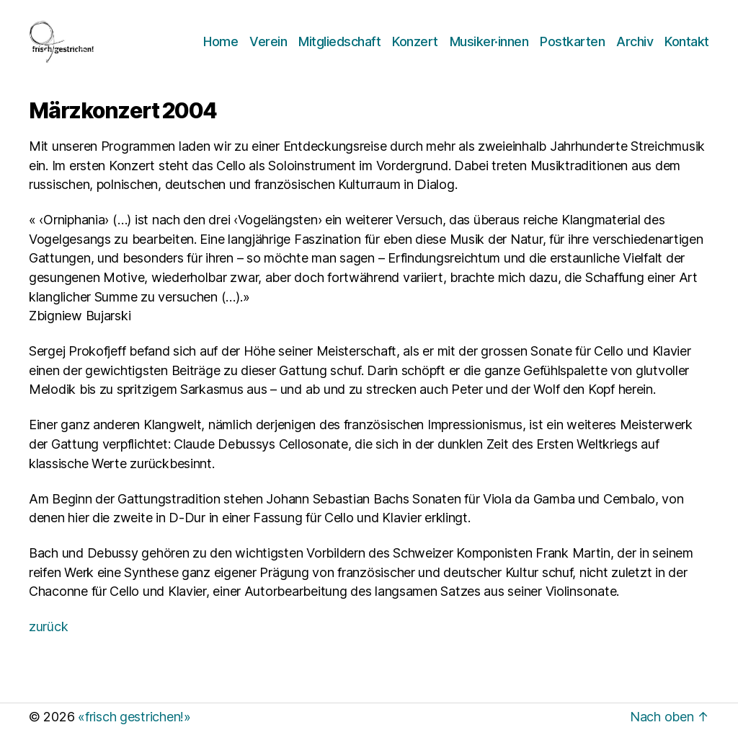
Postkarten (572, 41)
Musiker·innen (489, 41)
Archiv (634, 41)
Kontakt (686, 41)
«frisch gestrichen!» (134, 716)
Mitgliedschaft (339, 41)
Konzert (415, 41)
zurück (48, 626)
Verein (268, 41)
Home (220, 41)
